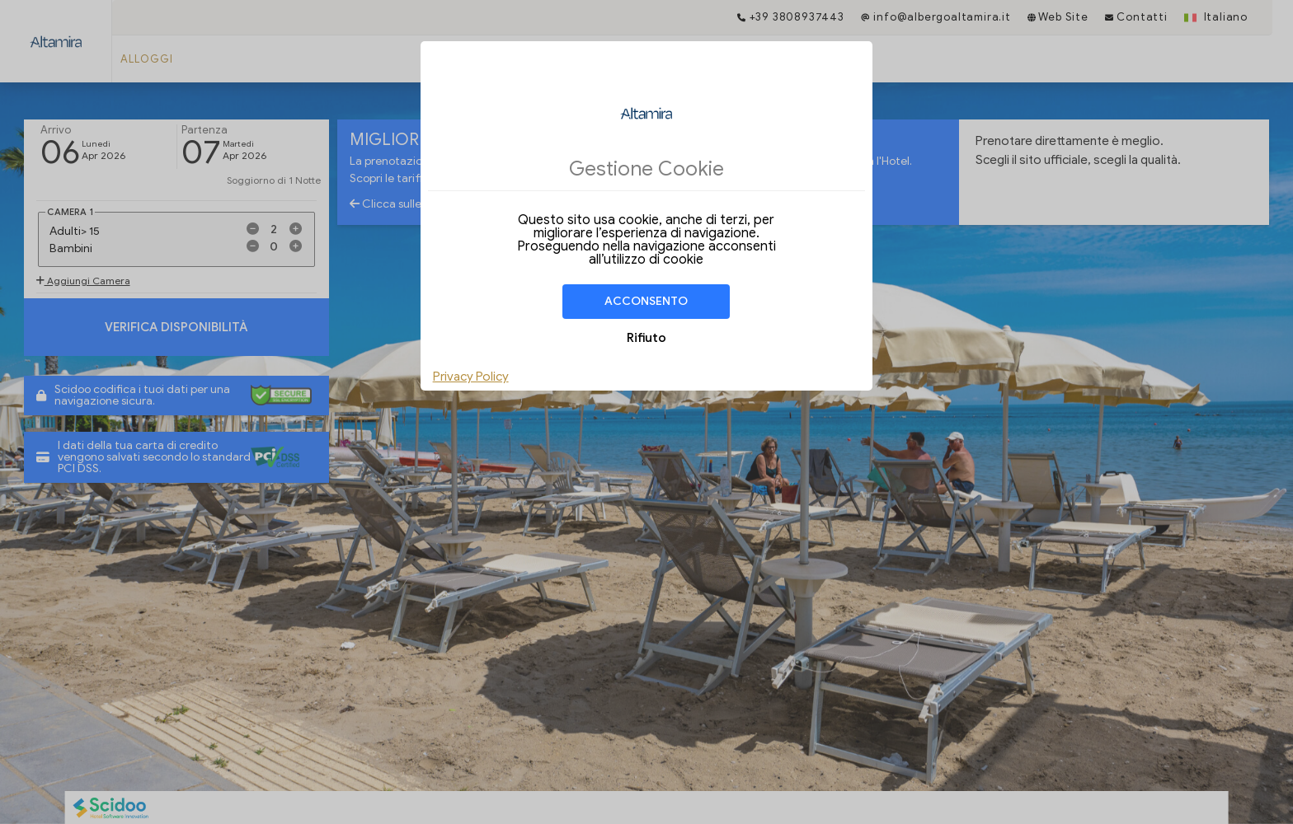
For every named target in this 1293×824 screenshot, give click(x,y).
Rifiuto (646, 337)
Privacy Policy (471, 376)
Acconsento (646, 301)
